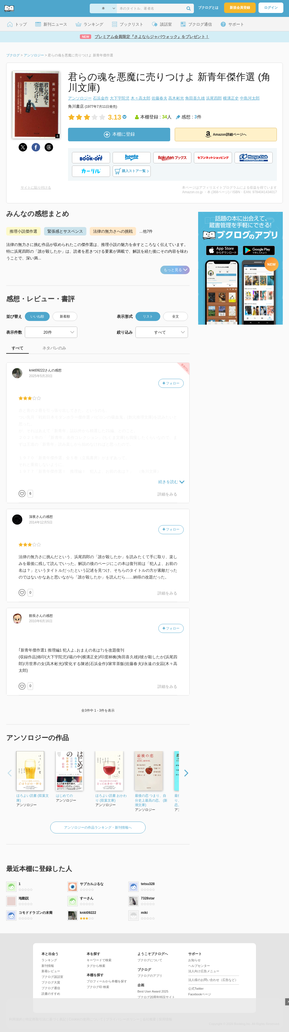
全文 (175, 316)
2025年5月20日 (40, 376)
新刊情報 (47, 965)
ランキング (49, 960)
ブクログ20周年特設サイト (156, 997)
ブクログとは (208, 8)
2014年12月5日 (40, 522)
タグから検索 (96, 965)
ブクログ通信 (50, 988)
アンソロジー (80, 98)
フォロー (171, 383)
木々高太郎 (140, 98)
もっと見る (175, 270)
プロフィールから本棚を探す (107, 981)
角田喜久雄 (195, 98)
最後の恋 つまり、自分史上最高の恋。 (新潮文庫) (151, 800)
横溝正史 (231, 98)
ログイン (271, 8)
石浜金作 (101, 98)
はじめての (64, 796)
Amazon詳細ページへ (225, 134)
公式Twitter (195, 988)
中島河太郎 (250, 98)
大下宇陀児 (120, 98)
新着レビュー (50, 971)
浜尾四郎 (214, 98)
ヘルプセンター (199, 965)
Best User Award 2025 (152, 991)
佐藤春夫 (159, 98)
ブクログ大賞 (50, 982)
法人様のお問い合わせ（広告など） (213, 980)
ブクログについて (149, 960)
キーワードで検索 (99, 960)
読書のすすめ (50, 993)
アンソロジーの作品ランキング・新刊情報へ (98, 827)
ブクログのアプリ (149, 975)
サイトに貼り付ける (36, 188)
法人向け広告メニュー (203, 971)
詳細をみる (167, 494)
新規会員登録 (240, 8)
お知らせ (194, 960)
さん (40, 370)
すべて (17, 348)
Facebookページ (199, 994)
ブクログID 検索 (98, 987)
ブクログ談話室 (52, 976)
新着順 (65, 316)
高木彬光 (176, 98)
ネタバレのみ (54, 348)
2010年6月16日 (40, 621)
